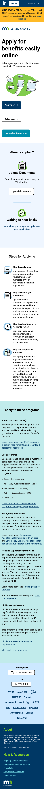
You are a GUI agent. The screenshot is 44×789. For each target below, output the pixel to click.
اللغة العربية (22, 692)
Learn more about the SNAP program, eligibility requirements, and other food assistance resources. (21, 445)
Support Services (10, 775)
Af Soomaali (16, 712)
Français (28, 697)
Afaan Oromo (19, 707)
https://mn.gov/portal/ (8, 783)
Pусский (33, 707)
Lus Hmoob (10, 702)
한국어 (35, 702)
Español (30, 712)
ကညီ (21, 702)
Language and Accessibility (14, 772)
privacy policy (9, 768)
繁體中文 (16, 697)
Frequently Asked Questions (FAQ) (16, 761)
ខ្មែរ (28, 702)
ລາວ (8, 707)
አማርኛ (11, 692)
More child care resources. (15, 650)
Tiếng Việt (22, 718)
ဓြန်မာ (33, 692)
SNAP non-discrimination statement (17, 764)
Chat (14, 3)
